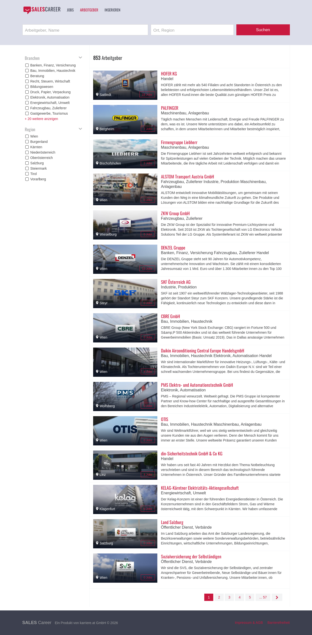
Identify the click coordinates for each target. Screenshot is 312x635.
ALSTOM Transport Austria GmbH (187, 176)
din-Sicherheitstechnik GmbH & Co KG (192, 453)
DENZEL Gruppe (173, 247)
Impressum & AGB (249, 623)
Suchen (263, 30)
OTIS (164, 419)
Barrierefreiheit (278, 623)
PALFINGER (169, 108)
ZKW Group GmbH (175, 213)
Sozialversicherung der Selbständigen (191, 556)
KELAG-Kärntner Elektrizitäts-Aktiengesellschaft (200, 488)
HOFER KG (169, 73)
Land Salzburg (172, 522)
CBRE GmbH (170, 316)
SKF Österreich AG (176, 282)
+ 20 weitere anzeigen (41, 119)
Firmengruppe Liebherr (179, 142)
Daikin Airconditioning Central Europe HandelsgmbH (202, 350)
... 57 (263, 597)
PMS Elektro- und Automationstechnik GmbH (197, 385)
